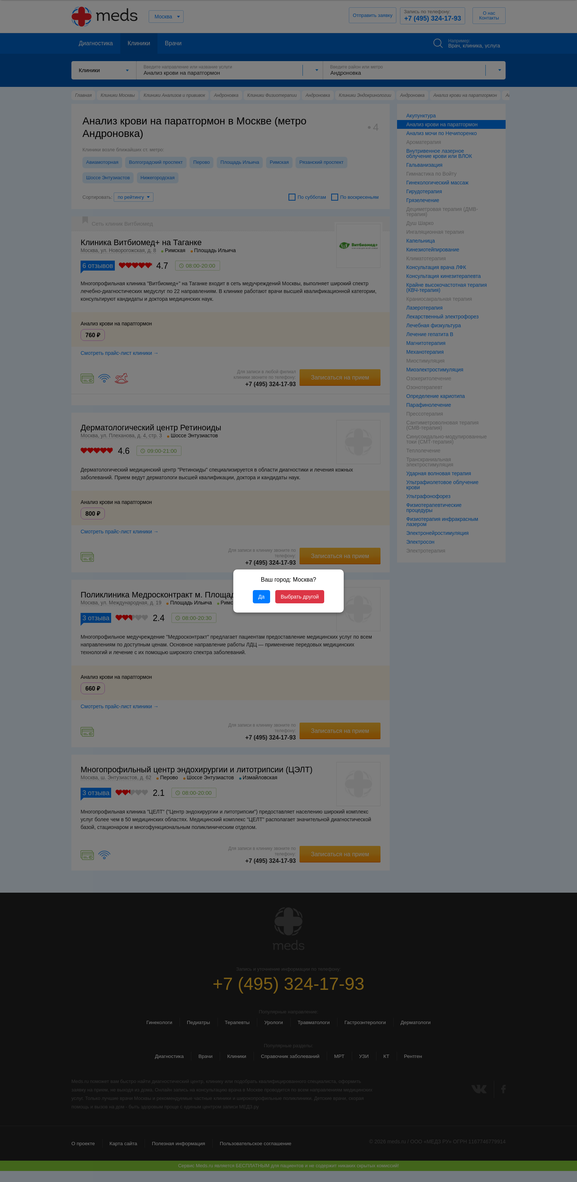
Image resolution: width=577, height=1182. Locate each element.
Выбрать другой (300, 597)
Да (261, 597)
